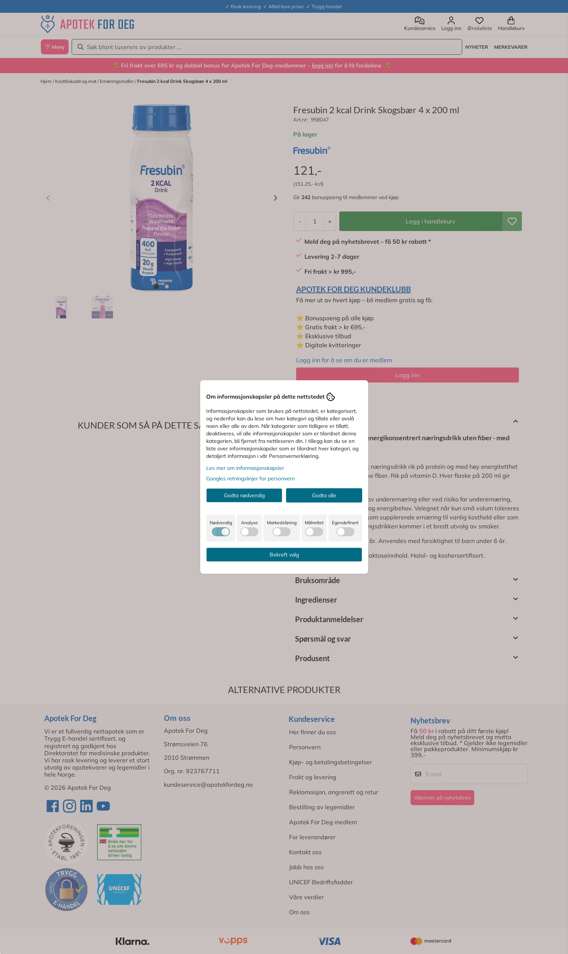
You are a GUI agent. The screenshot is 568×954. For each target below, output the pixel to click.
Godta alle (324, 495)
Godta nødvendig (244, 495)
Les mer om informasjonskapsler (245, 468)
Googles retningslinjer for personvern (250, 478)
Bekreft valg (284, 554)
